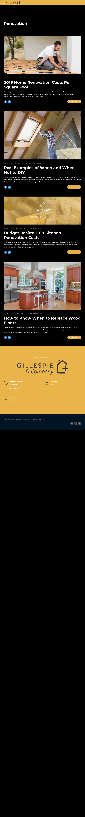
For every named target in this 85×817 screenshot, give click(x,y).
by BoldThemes (35, 78)
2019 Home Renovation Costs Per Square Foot (37, 85)
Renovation (8, 78)
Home (6, 19)
